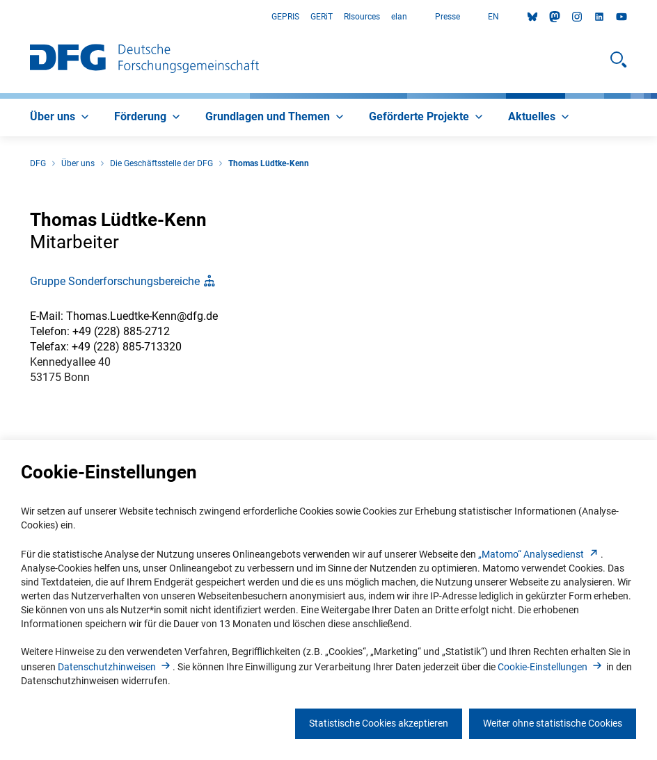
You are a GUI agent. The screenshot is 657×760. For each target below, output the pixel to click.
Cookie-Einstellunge (551, 666)
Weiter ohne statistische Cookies (552, 723)
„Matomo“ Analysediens (539, 554)
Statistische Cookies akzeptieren (378, 723)
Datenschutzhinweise (115, 666)
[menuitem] (61, 117)
